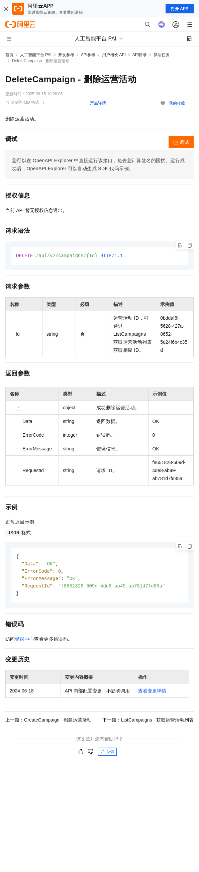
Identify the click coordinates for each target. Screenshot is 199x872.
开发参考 (66, 54)
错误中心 (24, 641)
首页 (9, 54)
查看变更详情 (152, 693)
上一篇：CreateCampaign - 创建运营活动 (48, 722)
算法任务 (162, 54)
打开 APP (179, 8)
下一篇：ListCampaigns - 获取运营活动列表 (148, 722)
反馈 (107, 754)
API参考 (88, 54)
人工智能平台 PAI (36, 54)
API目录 (139, 54)
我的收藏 (177, 103)
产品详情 (98, 103)
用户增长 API (114, 54)
